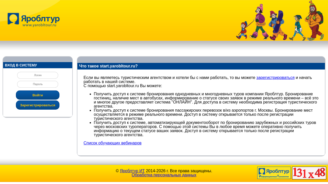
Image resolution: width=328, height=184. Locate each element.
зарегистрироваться (276, 77)
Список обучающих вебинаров (112, 143)
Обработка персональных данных (164, 175)
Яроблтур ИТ (132, 171)
